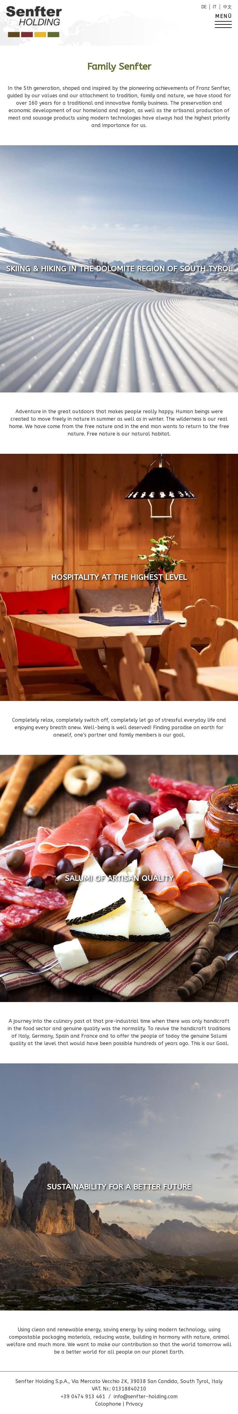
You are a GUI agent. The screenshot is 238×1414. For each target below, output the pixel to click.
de (203, 7)
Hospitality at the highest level (119, 577)
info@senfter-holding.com (146, 1396)
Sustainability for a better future (119, 1187)
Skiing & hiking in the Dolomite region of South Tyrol (119, 269)
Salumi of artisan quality (119, 878)
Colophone (109, 1404)
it (215, 7)
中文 (227, 7)
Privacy (134, 1404)
